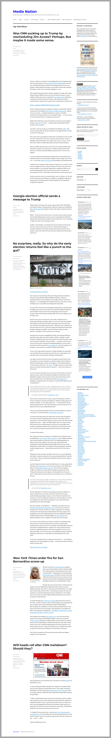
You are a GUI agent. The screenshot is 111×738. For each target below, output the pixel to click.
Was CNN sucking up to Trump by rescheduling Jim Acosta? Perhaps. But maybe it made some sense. (42, 37)
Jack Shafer (80, 420)
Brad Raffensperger (17, 209)
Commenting (34, 19)
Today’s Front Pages (82, 460)
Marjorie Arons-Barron (83, 431)
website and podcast (81, 69)
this (58, 515)
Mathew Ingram (81, 432)
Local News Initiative (91, 75)
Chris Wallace (21, 260)
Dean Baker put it (62, 379)
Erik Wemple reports (48, 575)
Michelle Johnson (82, 439)
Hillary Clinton (20, 572)
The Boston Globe (81, 76)
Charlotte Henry (81, 399)
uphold (68, 680)
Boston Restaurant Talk (83, 395)
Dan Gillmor (80, 408)
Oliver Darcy (80, 445)
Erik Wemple (81, 413)
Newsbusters (81, 442)
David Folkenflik (81, 411)
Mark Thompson (20, 51)
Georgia (19, 212)
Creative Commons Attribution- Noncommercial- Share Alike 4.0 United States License (86, 87)
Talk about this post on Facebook (38, 547)
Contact (26, 19)
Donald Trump (19, 50)
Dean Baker (16, 261)
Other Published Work (54, 19)
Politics (14, 207)
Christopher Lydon (82, 402)
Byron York (15, 260)
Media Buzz (80, 435)
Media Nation (25, 11)
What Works (80, 465)
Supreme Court (16, 664)
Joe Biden (15, 267)
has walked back (58, 567)
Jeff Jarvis (80, 425)
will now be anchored (47, 160)
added (64, 129)
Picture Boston (81, 448)
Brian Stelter (81, 396)
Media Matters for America (84, 436)
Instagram (80, 158)
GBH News (19, 264)
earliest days (42, 466)
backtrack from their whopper (59, 690)
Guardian (15, 661)
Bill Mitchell (80, 393)
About (20, 19)
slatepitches (19, 577)
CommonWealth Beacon (83, 404)
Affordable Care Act (17, 658)
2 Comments (16, 55)
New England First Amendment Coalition (87, 441)
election (15, 264)
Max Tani (80, 434)
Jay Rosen (80, 423)
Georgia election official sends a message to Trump (36, 197)
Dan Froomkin (81, 407)
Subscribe (80, 139)
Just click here (84, 36)
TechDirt (80, 457)
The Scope (80, 456)
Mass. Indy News (66, 19)
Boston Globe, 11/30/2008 (84, 120)
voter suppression (53, 345)
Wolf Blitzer (23, 53)
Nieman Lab (80, 444)
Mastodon (80, 155)
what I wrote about (59, 712)
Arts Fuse (80, 392)
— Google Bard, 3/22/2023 (83, 105)
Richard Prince (81, 453)
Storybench (80, 454)
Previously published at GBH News (39, 292)
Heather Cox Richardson (18, 266)
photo (38, 580)
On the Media (81, 447)
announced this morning (54, 83)
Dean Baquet (16, 571)
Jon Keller (80, 428)
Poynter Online (81, 450)
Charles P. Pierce (81, 398)
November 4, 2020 (53, 395)
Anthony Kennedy (17, 660)
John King (20, 267)
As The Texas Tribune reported (48, 438)
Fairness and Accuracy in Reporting (86, 414)
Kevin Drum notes (51, 616)
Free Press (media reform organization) (87, 416)
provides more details (49, 600)
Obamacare (20, 663)
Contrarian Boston (82, 405)
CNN (14, 50)
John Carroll (80, 426)
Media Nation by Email (79, 19)
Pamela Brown (16, 53)
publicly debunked (38, 209)
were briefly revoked (59, 97)
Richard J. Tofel (81, 451)
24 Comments (16, 667)
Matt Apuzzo (22, 574)
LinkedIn (80, 157)
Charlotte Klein (81, 401)
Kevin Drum (16, 574)
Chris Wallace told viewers (56, 412)
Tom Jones (80, 462)
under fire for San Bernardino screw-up (38, 559)
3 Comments (16, 580)
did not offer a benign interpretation (56, 111)
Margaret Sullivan (82, 429)
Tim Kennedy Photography (84, 459)
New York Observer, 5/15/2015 (85, 114)
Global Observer (81, 417)
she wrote (49, 365)
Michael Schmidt (17, 575)
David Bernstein (81, 410)
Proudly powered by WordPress (27, 731)
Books (42, 19)
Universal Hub (81, 463)
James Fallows (81, 422)
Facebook (80, 151)
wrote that (38, 123)
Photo (31, 288)
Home (15, 19)
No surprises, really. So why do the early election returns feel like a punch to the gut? (42, 247)
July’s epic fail (35, 620)
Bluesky (79, 152)
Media (14, 48)
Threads (80, 154)
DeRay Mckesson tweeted (46, 468)
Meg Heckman (81, 438)
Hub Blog (80, 419)
